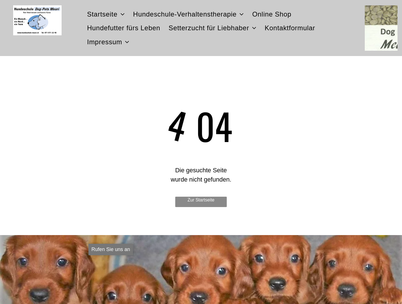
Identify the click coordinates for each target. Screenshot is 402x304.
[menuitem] (106, 14)
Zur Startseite (201, 200)
